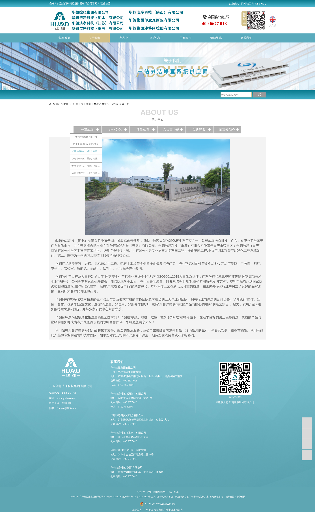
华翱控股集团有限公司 (86, 137)
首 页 (75, 104)
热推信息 (141, 492)
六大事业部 (171, 130)
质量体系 (143, 130)
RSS (256, 3)
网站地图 (246, 3)
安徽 (161, 509)
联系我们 (246, 37)
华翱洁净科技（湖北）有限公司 (87, 151)
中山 (171, 509)
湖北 (156, 509)
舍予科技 (241, 496)
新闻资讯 (216, 37)
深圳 (180, 509)
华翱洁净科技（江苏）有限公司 (87, 173)
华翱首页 (64, 37)
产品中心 (125, 37)
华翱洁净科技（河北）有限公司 (87, 166)
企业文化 (115, 130)
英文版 (272, 21)
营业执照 (105, 3)
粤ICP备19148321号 (140, 496)
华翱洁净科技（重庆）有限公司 (87, 158)
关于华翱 (94, 37)
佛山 (151, 509)
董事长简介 (227, 130)
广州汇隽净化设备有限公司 (86, 144)
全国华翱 (87, 130)
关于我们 (86, 104)
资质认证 (155, 37)
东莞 (175, 509)
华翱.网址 (67, 403)
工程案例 (185, 37)
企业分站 (234, 3)
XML (263, 3)
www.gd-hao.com (66, 398)
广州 (165, 509)
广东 (146, 509)
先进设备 (199, 130)
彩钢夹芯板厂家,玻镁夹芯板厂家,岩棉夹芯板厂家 (185, 496)
